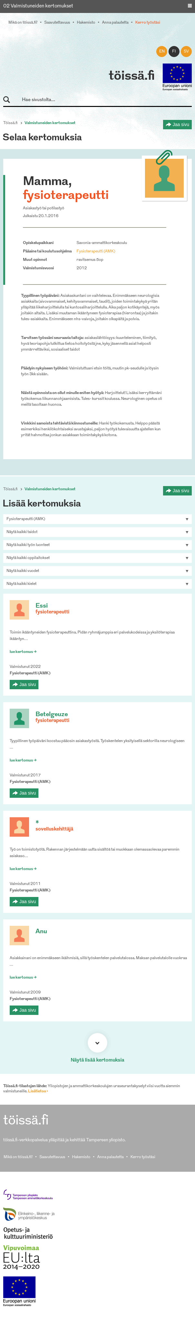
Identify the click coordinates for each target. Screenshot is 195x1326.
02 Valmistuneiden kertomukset (38, 6)
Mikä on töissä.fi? (22, 23)
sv (186, 51)
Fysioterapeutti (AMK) (96, 251)
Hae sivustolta (9, 100)
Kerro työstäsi (147, 23)
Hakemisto (86, 23)
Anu (41, 932)
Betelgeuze (52, 715)
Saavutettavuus (57, 23)
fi (174, 51)
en (162, 51)
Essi (42, 606)
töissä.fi (132, 76)
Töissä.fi (10, 123)
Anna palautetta (115, 23)
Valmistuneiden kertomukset (50, 123)
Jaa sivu (181, 124)
